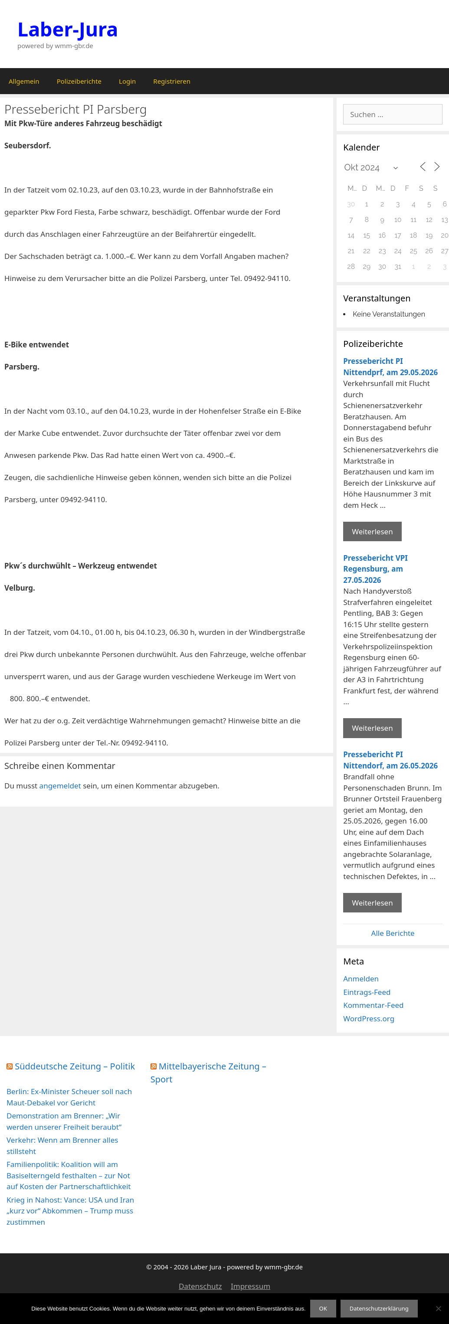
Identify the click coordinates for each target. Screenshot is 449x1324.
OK (323, 1308)
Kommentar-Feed (373, 1005)
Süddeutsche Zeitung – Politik (75, 1066)
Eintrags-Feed (366, 992)
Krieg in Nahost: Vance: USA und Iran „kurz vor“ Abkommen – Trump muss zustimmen (70, 1211)
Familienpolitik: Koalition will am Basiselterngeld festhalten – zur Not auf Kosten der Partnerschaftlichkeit (69, 1175)
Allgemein (24, 81)
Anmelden (361, 979)
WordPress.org (368, 1018)
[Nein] (438, 1308)
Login (127, 81)
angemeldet (60, 786)
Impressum (250, 1286)
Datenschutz (200, 1286)
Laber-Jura (67, 29)
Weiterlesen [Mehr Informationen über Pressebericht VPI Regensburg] (372, 728)
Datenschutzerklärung (379, 1308)
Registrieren (171, 81)
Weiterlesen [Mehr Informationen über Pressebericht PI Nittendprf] (372, 531)
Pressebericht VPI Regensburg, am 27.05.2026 (375, 569)
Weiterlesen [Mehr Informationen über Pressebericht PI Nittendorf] (372, 903)
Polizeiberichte (79, 81)
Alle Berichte (393, 933)
